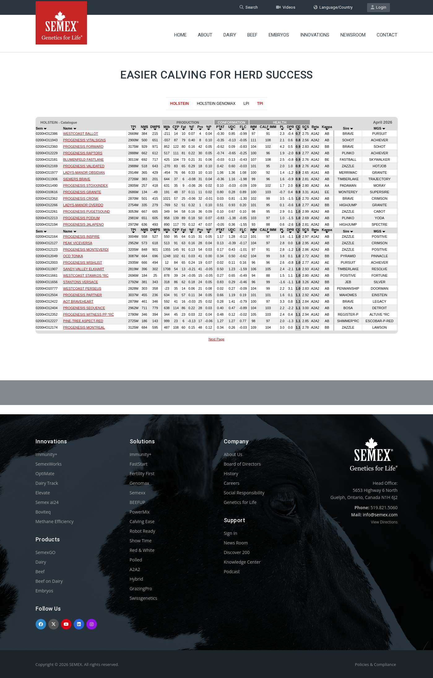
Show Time (141, 541)
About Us (233, 454)
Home (180, 32)
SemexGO (46, 552)
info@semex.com (380, 515)
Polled (136, 560)
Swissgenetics (143, 598)
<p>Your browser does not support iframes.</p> (216, 230)
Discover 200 (237, 552)
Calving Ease (142, 521)
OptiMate (45, 473)
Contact (387, 32)
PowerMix (140, 512)
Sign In (230, 533)
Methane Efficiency (55, 521)
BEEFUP (137, 502)
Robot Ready (142, 531)
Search (249, 7)
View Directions (384, 522)
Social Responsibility (244, 493)
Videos (285, 7)
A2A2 (135, 569)
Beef (252, 32)
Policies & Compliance (375, 664)
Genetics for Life (240, 502)
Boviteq (43, 512)
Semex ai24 (47, 502)
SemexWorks (49, 464)
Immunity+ (47, 454)
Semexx (137, 493)
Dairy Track (47, 483)
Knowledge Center (242, 562)
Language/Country (333, 7)
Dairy (229, 32)
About (205, 32)
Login (378, 7)
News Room (236, 543)
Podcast (232, 571)
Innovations (314, 32)
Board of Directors (242, 464)
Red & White (142, 550)
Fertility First (142, 473)
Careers (231, 483)
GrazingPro (141, 588)
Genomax (139, 483)
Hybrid (136, 579)
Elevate (43, 493)
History (231, 473)
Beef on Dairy (49, 581)
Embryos (279, 32)
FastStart (139, 464)
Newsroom (353, 32)
